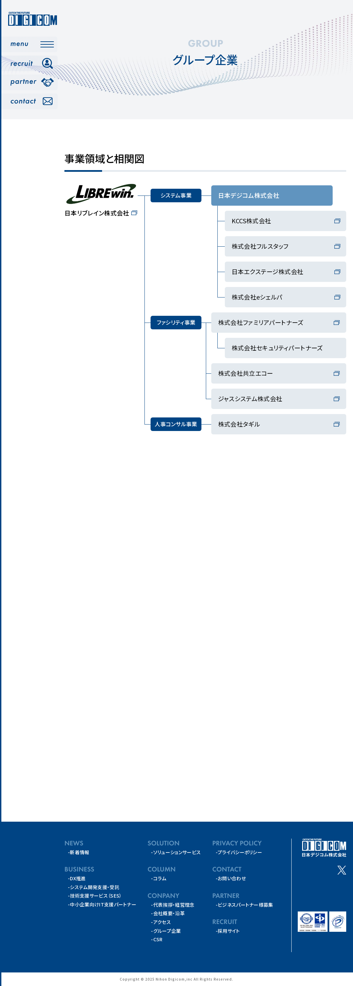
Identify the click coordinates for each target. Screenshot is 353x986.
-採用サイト (228, 931)
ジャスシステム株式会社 (250, 398)
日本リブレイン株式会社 (96, 212)
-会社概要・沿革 (168, 913)
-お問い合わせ (231, 878)
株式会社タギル (239, 423)
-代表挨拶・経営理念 (172, 904)
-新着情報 (79, 852)
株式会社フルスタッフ (260, 246)
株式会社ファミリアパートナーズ (261, 322)
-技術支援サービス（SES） (95, 895)
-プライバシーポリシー (239, 852)
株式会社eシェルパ (257, 296)
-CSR (156, 939)
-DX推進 (77, 878)
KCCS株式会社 (251, 220)
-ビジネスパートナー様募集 (244, 904)
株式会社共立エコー (245, 373)
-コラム (158, 878)
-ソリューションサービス (176, 852)
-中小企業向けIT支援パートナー (102, 904)
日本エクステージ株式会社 (267, 271)
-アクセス (161, 922)
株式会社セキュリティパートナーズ (277, 347)
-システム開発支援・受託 (93, 887)
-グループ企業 (166, 930)
